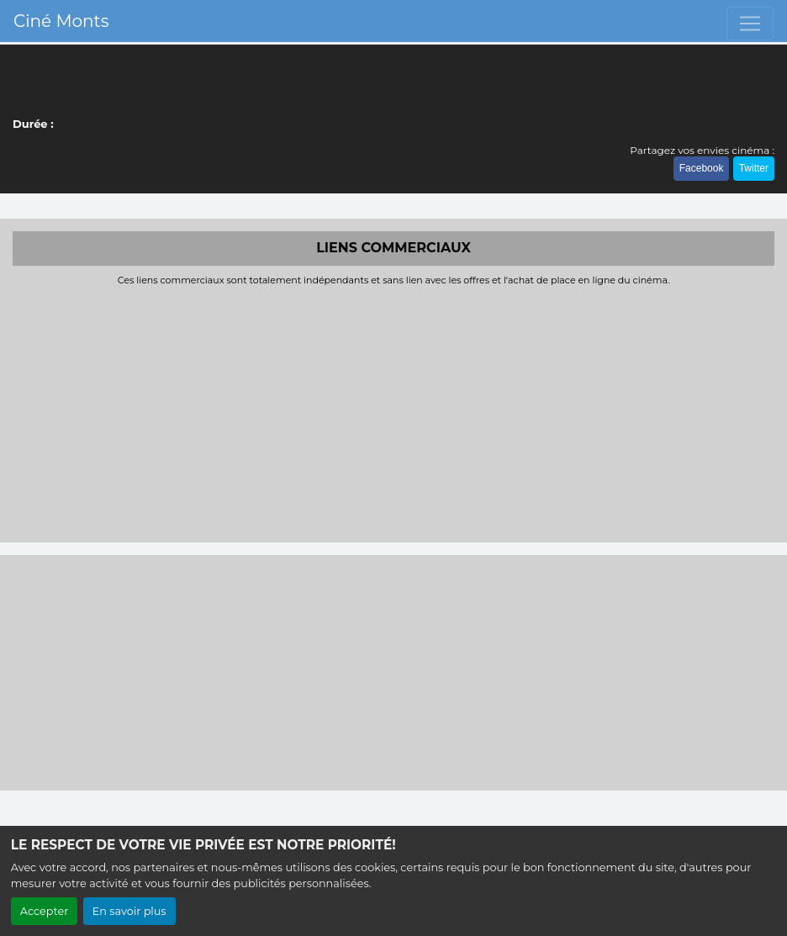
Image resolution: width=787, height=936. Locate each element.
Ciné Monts (60, 21)
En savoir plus (129, 911)
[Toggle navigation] (750, 23)
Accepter (44, 911)
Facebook (701, 168)
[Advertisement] (393, 412)
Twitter (754, 168)
